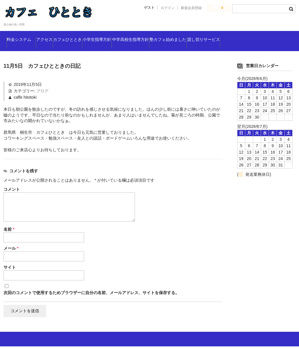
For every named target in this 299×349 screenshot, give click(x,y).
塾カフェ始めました (258, 33)
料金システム (27, 33)
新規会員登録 (191, 8)
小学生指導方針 (151, 33)
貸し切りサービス (28, 46)
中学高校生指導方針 (202, 33)
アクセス (66, 33)
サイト (10, 268)
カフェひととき (105, 33)
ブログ (42, 91)
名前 (9, 230)
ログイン (168, 8)
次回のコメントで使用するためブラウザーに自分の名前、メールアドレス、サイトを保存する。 (91, 293)
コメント (12, 190)
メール (11, 249)
